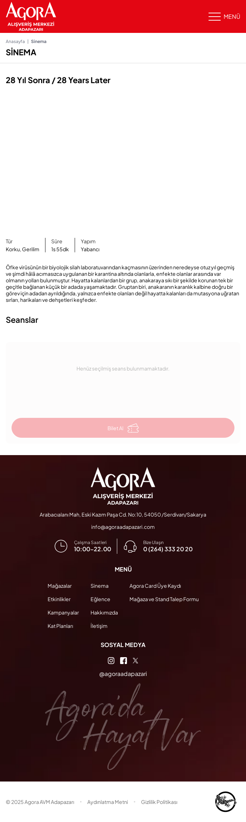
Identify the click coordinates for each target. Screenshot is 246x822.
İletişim (99, 625)
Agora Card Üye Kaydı (155, 585)
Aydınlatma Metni (107, 802)
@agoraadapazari (123, 673)
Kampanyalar (63, 612)
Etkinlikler (59, 599)
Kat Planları (60, 625)
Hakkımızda (104, 612)
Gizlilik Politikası (159, 802)
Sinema (100, 585)
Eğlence (100, 599)
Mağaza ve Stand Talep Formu (164, 599)
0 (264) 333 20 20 (168, 549)
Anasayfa (15, 41)
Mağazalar (60, 585)
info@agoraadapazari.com (123, 526)
